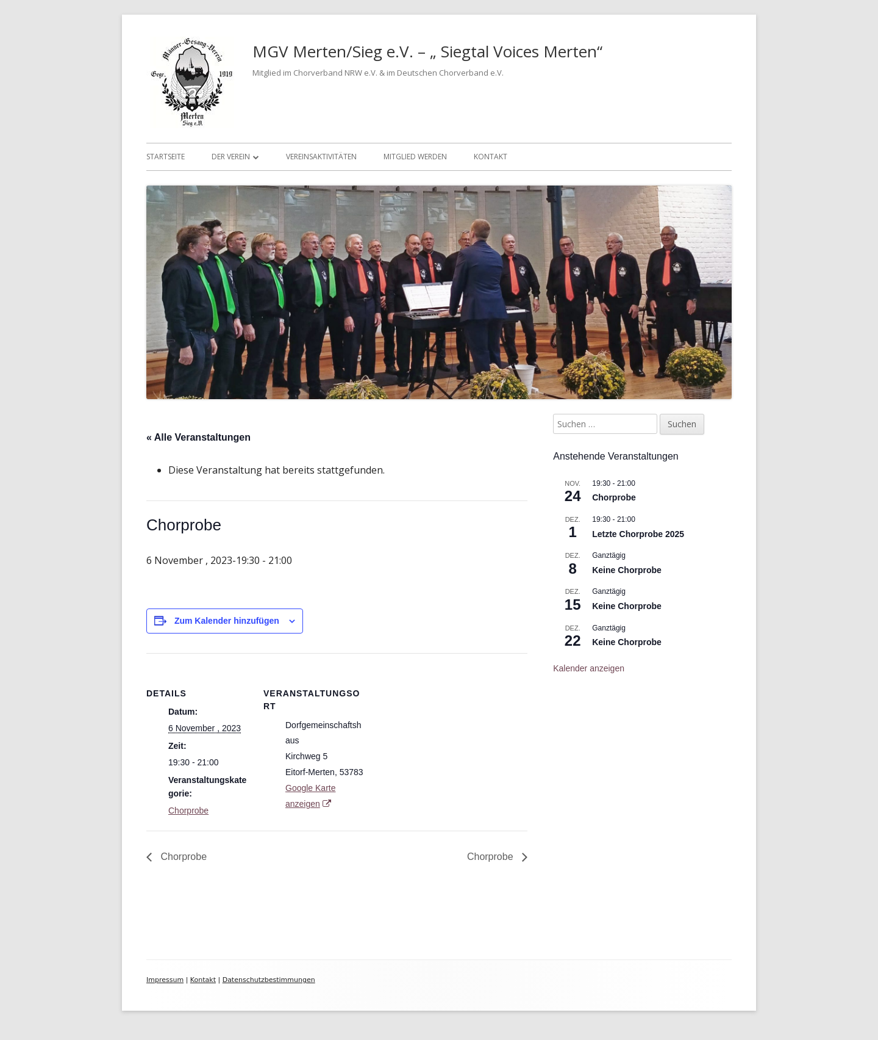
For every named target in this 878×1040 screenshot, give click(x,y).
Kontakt (490, 156)
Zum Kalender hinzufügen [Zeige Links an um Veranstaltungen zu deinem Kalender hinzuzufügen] (226, 621)
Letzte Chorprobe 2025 (638, 534)
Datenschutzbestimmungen (269, 980)
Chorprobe (188, 810)
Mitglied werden (415, 156)
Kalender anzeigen (588, 668)
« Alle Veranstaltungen (198, 437)
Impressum (165, 980)
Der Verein (231, 156)
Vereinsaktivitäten (321, 156)
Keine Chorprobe (627, 570)
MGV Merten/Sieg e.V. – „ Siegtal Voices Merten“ (427, 51)
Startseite (165, 156)
